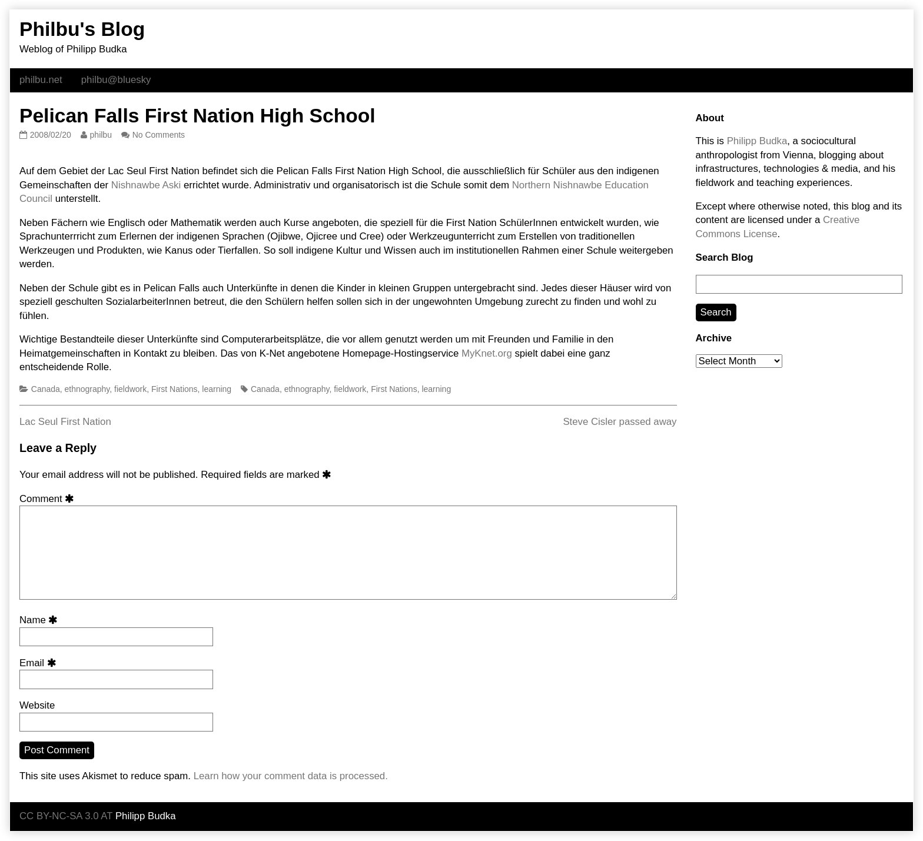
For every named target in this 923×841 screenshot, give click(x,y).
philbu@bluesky (116, 79)
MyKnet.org (487, 353)
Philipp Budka (757, 141)
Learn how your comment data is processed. (291, 776)
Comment (48, 498)
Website (37, 705)
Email (39, 663)
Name (40, 620)
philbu (100, 134)
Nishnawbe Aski (146, 185)
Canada (45, 389)
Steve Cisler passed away (619, 421)
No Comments (158, 134)
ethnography (87, 389)
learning (216, 389)
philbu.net (40, 79)
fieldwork (130, 389)
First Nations (174, 389)
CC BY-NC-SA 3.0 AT (65, 816)
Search (716, 312)
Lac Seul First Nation (65, 421)
